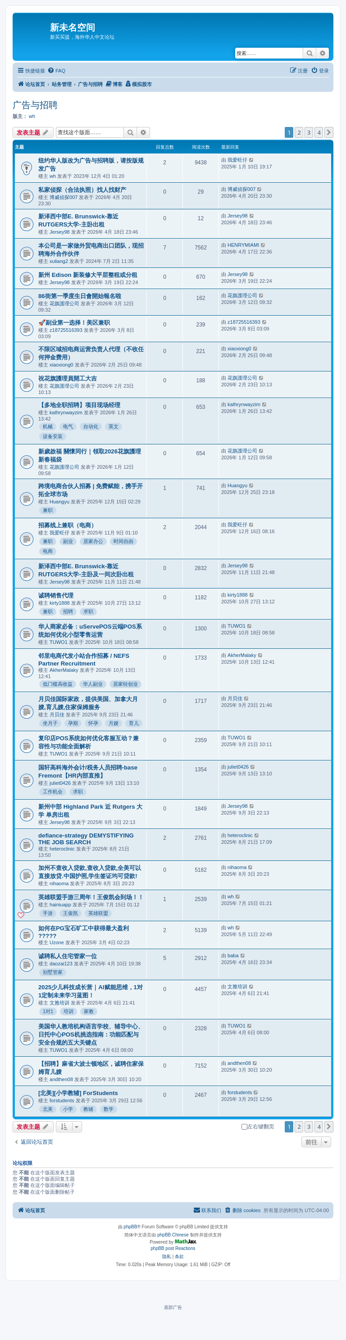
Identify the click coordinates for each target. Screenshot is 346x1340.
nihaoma (59, 883)
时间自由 (123, 541)
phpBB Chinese (173, 1234)
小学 (68, 1109)
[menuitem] (56, 70)
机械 (48, 426)
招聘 (68, 611)
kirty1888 (60, 603)
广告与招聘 (35, 105)
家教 (89, 1011)
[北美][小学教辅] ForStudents (78, 1093)
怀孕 (93, 723)
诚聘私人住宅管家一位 (67, 956)
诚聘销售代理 (55, 595)
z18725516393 (66, 330)
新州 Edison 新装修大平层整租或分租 (87, 275)
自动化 (90, 426)
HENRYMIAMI (243, 245)
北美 (48, 1109)
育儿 (134, 723)
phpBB (130, 1226)
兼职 (48, 510)
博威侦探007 (63, 197)
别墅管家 (53, 972)
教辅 (88, 1109)
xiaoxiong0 (61, 364)
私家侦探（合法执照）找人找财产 (82, 189)
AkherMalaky (64, 670)
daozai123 (61, 963)
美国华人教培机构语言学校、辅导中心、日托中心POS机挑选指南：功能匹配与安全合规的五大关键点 (91, 1034)
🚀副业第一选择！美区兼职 (74, 322)
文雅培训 (59, 1002)
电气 (68, 426)
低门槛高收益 (58, 684)
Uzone (57, 942)
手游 (48, 913)
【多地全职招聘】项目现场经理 (79, 405)
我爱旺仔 (237, 160)
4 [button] (318, 132)
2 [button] (298, 132)
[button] (328, 132)
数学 (109, 1109)
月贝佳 (57, 714)
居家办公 (93, 541)
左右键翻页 (257, 1126)
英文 (113, 426)
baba (233, 955)
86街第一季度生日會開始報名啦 (79, 296)
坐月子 (50, 723)
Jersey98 (60, 232)
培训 (68, 1011)
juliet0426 (60, 783)
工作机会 (53, 791)
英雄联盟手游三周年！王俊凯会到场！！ (91, 897)
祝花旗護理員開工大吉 (67, 378)
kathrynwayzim (66, 412)
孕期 (73, 723)
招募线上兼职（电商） (67, 525)
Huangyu (59, 501)
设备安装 (53, 436)
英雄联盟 (98, 913)
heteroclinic (62, 848)
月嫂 (113, 723)
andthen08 (61, 1079)
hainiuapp (60, 904)
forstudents (62, 1100)
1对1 (48, 1011)
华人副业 (93, 684)
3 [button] (308, 132)
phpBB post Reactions (173, 1248)
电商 (48, 551)
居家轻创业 (125, 684)
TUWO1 (59, 642)
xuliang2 (59, 261)
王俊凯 (70, 913)
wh (32, 116)
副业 (68, 541)
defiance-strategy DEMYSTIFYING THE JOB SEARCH (86, 839)
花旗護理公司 (64, 303)
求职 (88, 611)
